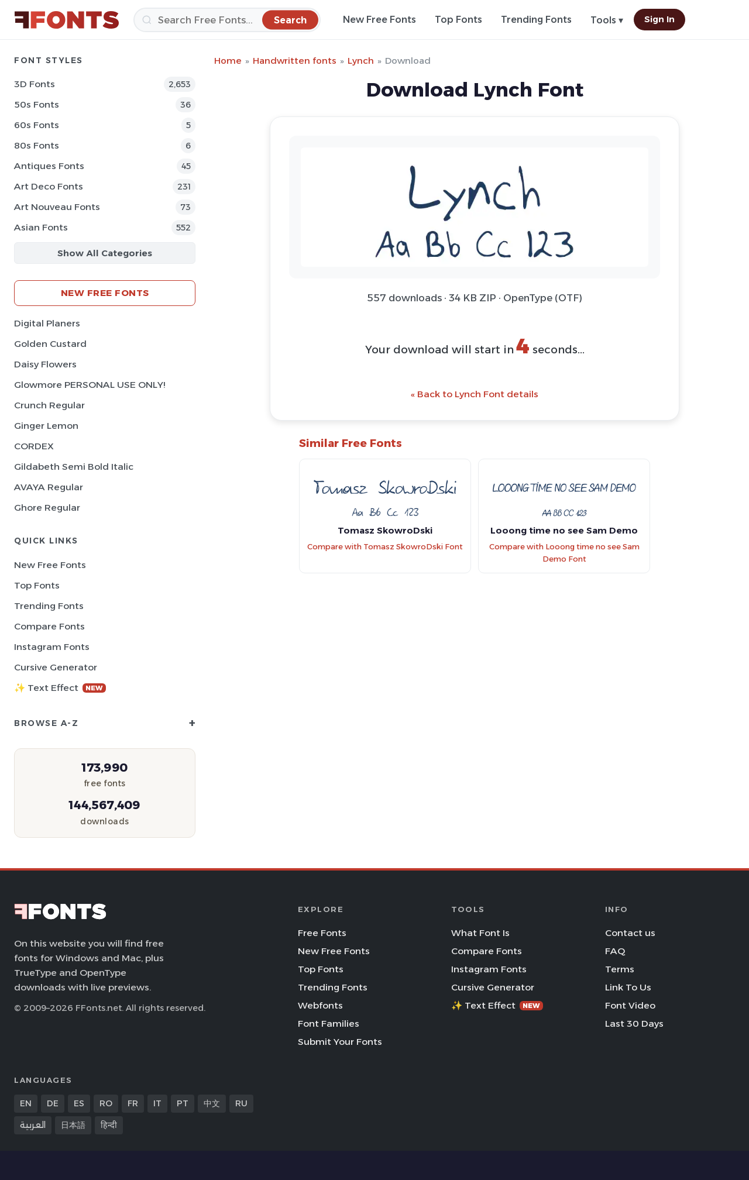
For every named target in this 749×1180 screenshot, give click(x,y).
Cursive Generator (55, 667)
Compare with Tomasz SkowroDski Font (385, 546)
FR (133, 1103)
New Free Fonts (379, 19)
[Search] (227, 20)
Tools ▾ (606, 20)
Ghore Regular (47, 507)
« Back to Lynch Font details (474, 394)
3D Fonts (34, 84)
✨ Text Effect (60, 687)
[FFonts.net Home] (66, 20)
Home (228, 60)
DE (53, 1103)
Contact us (630, 932)
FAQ (615, 951)
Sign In (659, 19)
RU (241, 1103)
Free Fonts (322, 932)
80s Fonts (36, 145)
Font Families (328, 1023)
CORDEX (34, 446)
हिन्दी (109, 1125)
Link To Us (628, 987)
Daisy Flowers (45, 364)
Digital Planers (47, 323)
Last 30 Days (634, 1023)
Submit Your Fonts (340, 1041)
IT (157, 1103)
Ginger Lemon (46, 425)
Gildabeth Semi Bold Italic (73, 466)
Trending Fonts (536, 19)
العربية (33, 1125)
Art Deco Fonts (48, 186)
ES (79, 1103)
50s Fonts (36, 104)
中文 (212, 1103)
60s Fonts (36, 124)
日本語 (73, 1125)
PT (182, 1103)
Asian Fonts (41, 227)
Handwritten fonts (294, 60)
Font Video (630, 1005)
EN (26, 1103)
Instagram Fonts (52, 646)
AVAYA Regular (48, 487)
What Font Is (480, 932)
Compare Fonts (49, 626)
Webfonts (320, 1005)
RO (105, 1103)
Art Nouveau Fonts (57, 206)
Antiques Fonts (49, 165)
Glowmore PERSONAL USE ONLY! (89, 384)
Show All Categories (104, 253)
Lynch (361, 60)
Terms (619, 969)
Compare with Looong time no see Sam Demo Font (564, 552)
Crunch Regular (49, 405)
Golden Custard (50, 343)
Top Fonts (458, 19)
